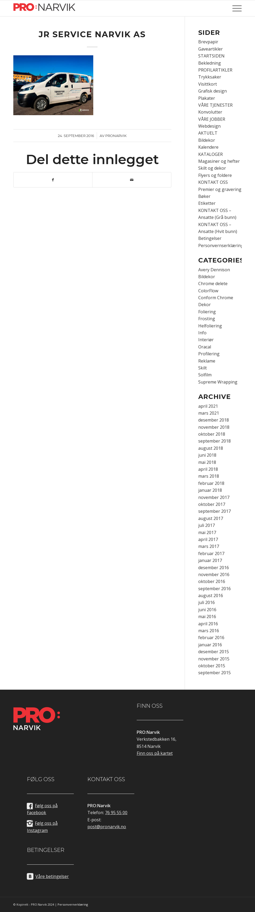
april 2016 (208, 624)
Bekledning (209, 63)
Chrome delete (213, 283)
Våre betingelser (52, 876)
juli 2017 (206, 525)
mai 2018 (207, 462)
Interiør (206, 340)
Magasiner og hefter (219, 161)
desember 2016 (213, 567)
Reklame (206, 361)
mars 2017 (208, 546)
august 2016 (210, 595)
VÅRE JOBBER (211, 119)
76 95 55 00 (116, 812)
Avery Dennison (214, 270)
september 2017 (214, 511)
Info (202, 333)
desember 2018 (213, 420)
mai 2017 (207, 532)
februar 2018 (211, 483)
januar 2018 (210, 490)
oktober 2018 (211, 434)
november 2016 (213, 574)
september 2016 (214, 589)
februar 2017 (211, 553)
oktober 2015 (211, 666)
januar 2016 (210, 645)
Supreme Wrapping (217, 382)
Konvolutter (210, 112)
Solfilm (205, 375)
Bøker (204, 196)
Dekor (204, 304)
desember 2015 (213, 652)
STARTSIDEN (211, 56)
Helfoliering (210, 326)
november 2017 (213, 497)
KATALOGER (210, 154)
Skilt (202, 368)
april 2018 (208, 469)
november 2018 (213, 427)
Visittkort (207, 84)
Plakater (206, 98)
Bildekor (206, 140)
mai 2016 (207, 616)
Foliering (207, 312)
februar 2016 (211, 637)
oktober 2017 (211, 504)
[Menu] (236, 8)
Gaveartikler (210, 49)
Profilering (209, 354)
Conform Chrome (215, 298)
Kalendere (208, 147)
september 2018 (214, 441)
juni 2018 (207, 455)
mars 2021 (208, 413)
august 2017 (210, 518)
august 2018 (210, 448)
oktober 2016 (211, 581)
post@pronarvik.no (106, 827)
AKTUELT (207, 133)
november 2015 (213, 659)
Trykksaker (209, 77)
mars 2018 (208, 476)
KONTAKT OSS (213, 182)
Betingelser (209, 238)
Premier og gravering (219, 189)
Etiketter (207, 203)
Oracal (204, 347)
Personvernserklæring (221, 245)
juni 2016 (207, 610)
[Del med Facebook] (53, 179)
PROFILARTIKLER (215, 70)
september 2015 (214, 673)
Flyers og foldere (215, 175)
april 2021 (208, 406)
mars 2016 (208, 631)
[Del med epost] (131, 179)
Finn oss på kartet (155, 753)
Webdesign (209, 126)
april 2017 (208, 539)
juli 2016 (206, 602)
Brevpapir (208, 42)
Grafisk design (212, 91)
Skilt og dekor (212, 168)
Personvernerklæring (73, 904)
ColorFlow (208, 291)
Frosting (206, 319)
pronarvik (116, 136)
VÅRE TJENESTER (215, 105)
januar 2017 (210, 560)
